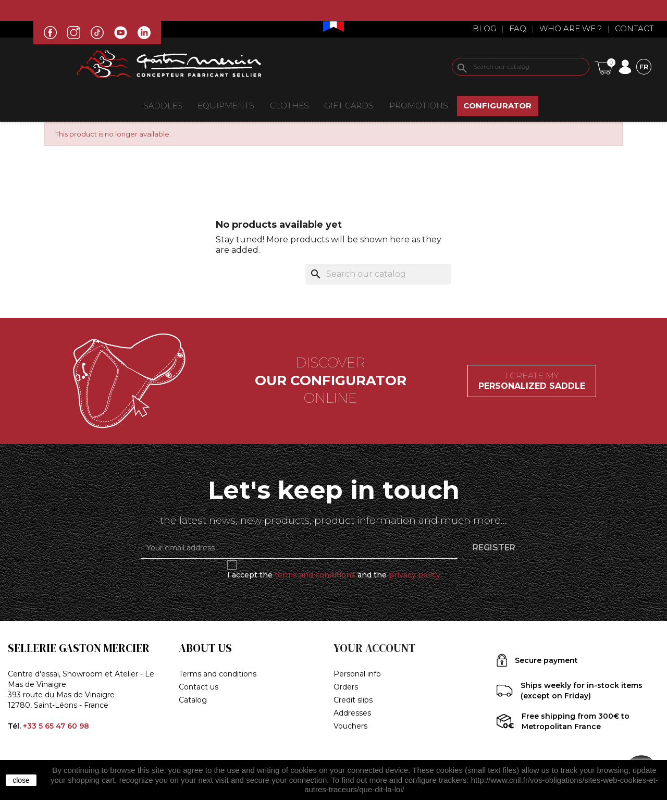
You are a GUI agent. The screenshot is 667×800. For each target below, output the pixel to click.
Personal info (357, 674)
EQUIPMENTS (225, 105)
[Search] (520, 67)
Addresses (352, 713)
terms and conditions (315, 575)
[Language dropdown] (643, 66)
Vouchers (350, 726)
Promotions (418, 105)
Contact (634, 28)
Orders (346, 687)
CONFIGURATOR (497, 105)
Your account (374, 648)
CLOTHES (289, 105)
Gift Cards (349, 105)
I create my (531, 381)
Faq (517, 28)
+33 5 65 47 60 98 (56, 726)
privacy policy (414, 575)
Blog (484, 28)
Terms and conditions (217, 674)
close (21, 780)
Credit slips (353, 700)
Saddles (162, 105)
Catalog (193, 700)
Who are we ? (570, 28)
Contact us (198, 687)
